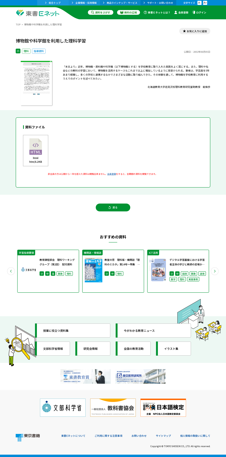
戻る (113, 207)
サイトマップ (163, 436)
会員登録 (181, 12)
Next (215, 271)
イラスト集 (171, 349)
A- (199, 2)
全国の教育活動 (134, 349)
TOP (18, 24)
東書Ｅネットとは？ (157, 12)
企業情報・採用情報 (84, 2)
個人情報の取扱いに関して (195, 436)
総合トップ (53, 2)
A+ (205, 2)
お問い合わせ (139, 436)
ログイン (199, 12)
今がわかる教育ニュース (139, 330)
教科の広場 (128, 12)
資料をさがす (100, 12)
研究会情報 (90, 349)
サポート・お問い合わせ (158, 2)
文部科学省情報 (53, 349)
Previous (11, 271)
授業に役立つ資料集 (56, 330)
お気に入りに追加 (197, 31)
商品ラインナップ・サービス (120, 2)
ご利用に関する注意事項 (108, 436)
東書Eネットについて (73, 436)
